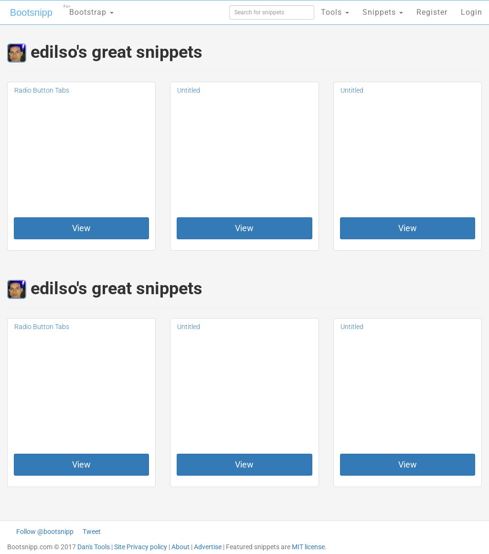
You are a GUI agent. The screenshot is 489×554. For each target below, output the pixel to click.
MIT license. (309, 547)
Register (431, 12)
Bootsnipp (31, 12)
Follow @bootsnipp (45, 531)
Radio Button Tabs (41, 90)
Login (471, 12)
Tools (335, 12)
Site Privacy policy (140, 547)
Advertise (208, 547)
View (81, 228)
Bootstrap (89, 9)
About (180, 547)
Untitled (188, 90)
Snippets (382, 12)
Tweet (92, 531)
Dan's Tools (93, 547)
